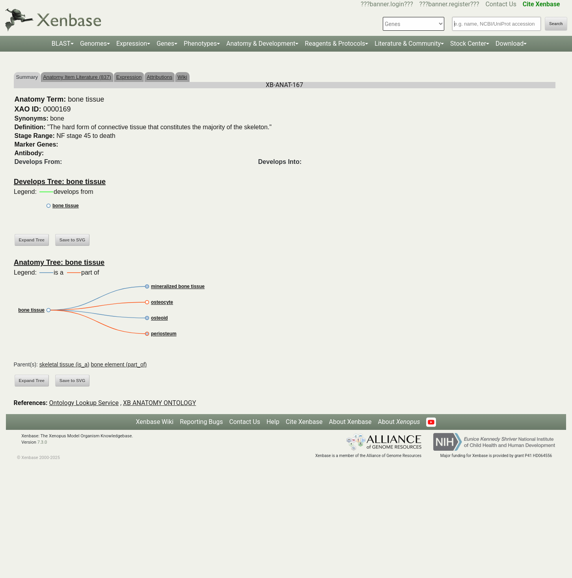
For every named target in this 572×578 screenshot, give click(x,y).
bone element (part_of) (119, 364)
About (399, 422)
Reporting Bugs (201, 422)
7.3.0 (42, 442)
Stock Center (468, 43)
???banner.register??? (449, 4)
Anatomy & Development (260, 43)
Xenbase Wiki (155, 422)
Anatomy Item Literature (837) (77, 77)
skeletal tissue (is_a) (64, 364)
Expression (131, 43)
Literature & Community (408, 43)
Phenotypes (200, 43)
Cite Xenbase (304, 422)
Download (510, 43)
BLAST (61, 43)
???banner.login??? (387, 4)
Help (272, 422)
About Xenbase (350, 422)
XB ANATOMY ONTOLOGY (159, 403)
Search (556, 23)
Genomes (93, 43)
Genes (165, 43)
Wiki (182, 77)
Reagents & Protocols (335, 43)
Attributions (159, 77)
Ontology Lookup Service (84, 403)
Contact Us (500, 4)
